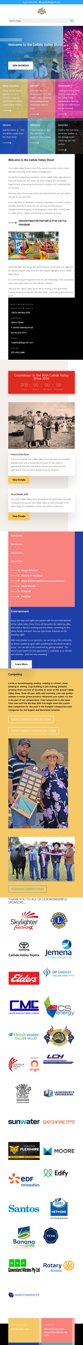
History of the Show (32, 575)
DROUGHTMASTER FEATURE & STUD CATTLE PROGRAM (43, 223)
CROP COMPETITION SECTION (30, 719)
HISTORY (34, 86)
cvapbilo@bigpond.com (22, 342)
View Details (18, 480)
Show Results (29, 586)
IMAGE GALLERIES (11, 86)
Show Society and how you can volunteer (43, 581)
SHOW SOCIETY (65, 86)
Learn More (21, 664)
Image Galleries (30, 570)
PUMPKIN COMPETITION (27, 889)
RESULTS (7, 125)
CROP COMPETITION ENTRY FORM (33, 731)
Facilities (26, 596)
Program (26, 591)
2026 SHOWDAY (20, 65)
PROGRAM (35, 125)
